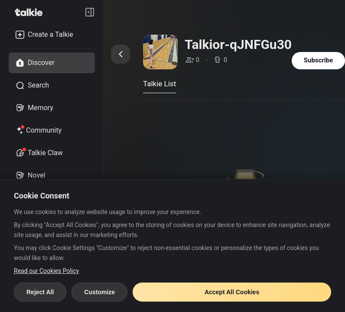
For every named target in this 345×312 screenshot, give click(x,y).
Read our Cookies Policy (46, 270)
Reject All (40, 292)
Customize (99, 292)
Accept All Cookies (232, 292)
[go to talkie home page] (31, 12)
